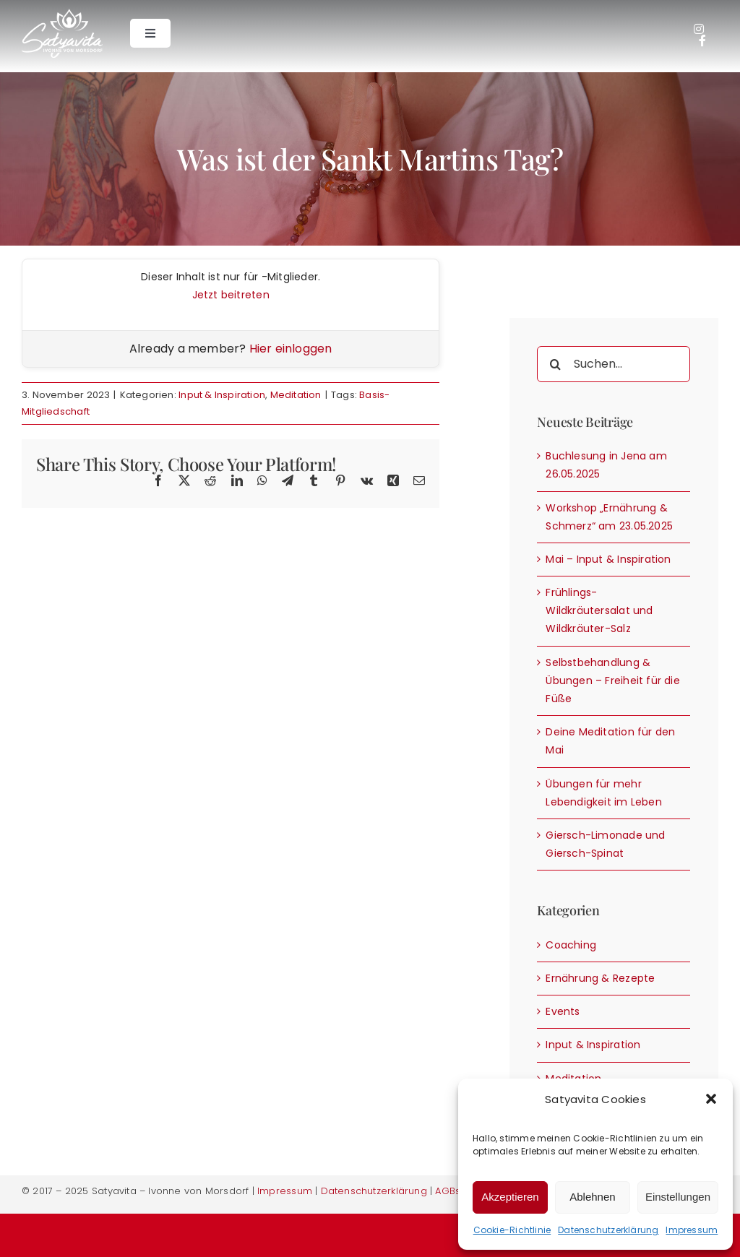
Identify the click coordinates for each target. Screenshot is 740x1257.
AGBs (447, 1191)
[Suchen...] (613, 364)
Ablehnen (592, 1197)
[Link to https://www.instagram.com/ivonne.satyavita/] (699, 29)
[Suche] (555, 364)
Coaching (571, 945)
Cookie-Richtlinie (512, 1230)
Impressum (692, 1230)
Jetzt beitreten (231, 295)
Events (563, 1011)
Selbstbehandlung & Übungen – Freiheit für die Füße (612, 680)
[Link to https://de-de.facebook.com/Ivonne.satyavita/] (702, 40)
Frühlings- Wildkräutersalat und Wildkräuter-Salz (599, 610)
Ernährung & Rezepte (600, 978)
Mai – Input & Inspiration (608, 559)
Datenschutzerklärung (608, 1230)
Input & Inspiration (221, 395)
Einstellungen (677, 1197)
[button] (711, 1099)
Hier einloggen (290, 348)
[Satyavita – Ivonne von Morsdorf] (62, 14)
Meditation (296, 395)
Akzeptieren (509, 1197)
